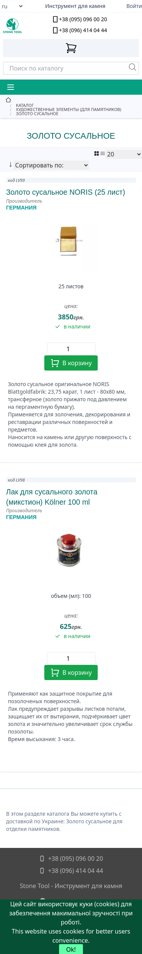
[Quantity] (71, 349)
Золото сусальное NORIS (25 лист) (65, 192)
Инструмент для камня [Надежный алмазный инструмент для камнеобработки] (75, 5)
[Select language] (12, 6)
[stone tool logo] (20, 25)
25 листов (70, 286)
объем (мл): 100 (71, 595)
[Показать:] (124, 154)
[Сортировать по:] (51, 165)
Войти (134, 5)
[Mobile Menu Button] (10, 87)
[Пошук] (132, 67)
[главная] (71, 100)
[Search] (71, 68)
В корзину (71, 363)
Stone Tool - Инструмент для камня (71, 886)
